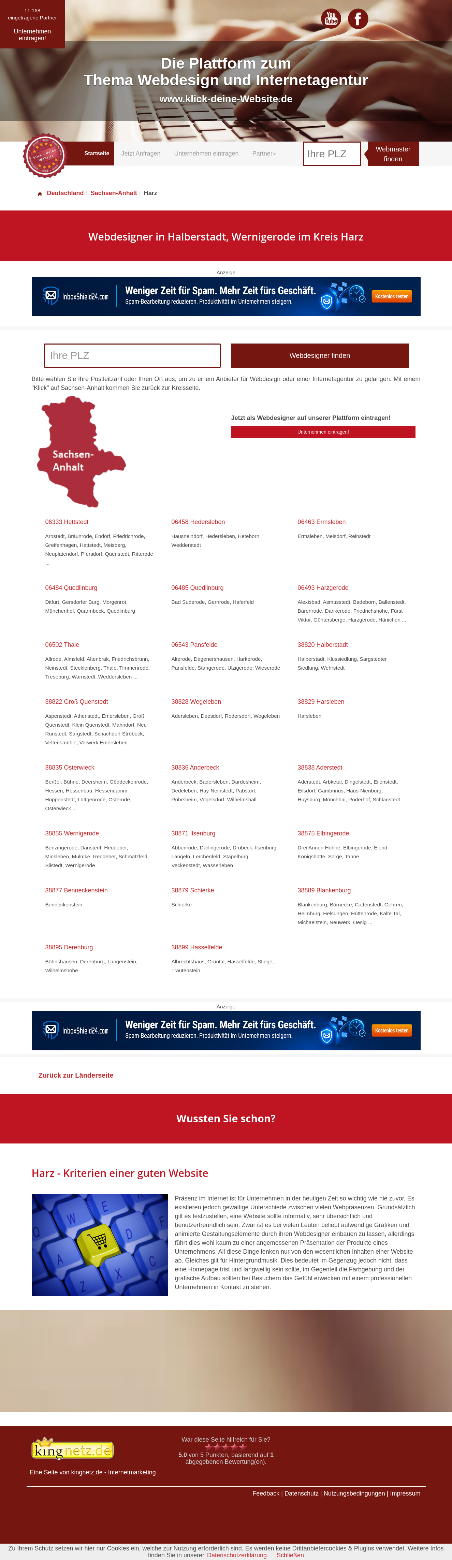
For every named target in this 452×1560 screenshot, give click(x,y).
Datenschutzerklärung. (237, 1555)
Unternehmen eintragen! (323, 432)
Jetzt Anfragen (140, 153)
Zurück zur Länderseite (76, 1075)
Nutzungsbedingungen (354, 1493)
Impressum (405, 1493)
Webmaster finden (393, 154)
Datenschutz (302, 1493)
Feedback (265, 1493)
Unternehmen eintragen (206, 153)
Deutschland (60, 193)
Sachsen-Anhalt (114, 193)
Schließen (290, 1555)
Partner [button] (264, 153)
